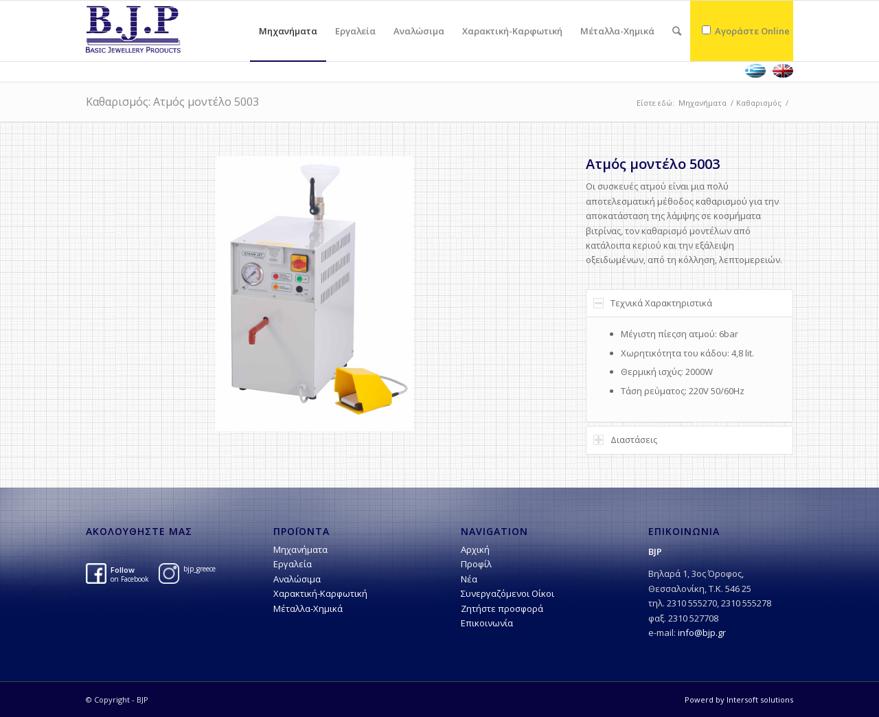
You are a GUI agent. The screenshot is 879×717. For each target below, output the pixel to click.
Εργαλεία (292, 564)
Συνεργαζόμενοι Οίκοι (507, 593)
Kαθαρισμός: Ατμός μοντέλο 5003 (172, 101)
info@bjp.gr (702, 632)
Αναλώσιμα (297, 579)
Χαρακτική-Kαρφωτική (320, 593)
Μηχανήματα (702, 103)
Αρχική (475, 549)
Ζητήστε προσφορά (502, 608)
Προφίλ (476, 564)
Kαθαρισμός (758, 103)
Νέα (469, 579)
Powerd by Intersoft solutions (739, 699)
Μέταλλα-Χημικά (308, 608)
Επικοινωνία (487, 623)
